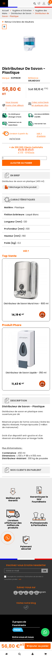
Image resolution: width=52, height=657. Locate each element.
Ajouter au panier (21, 162)
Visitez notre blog (26, 603)
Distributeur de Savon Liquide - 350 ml (26, 372)
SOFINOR (16, 78)
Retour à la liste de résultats (19, 21)
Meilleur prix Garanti (13, 499)
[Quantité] (24, 158)
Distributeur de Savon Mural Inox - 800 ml (26, 303)
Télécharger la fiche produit (22, 187)
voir (20, 579)
